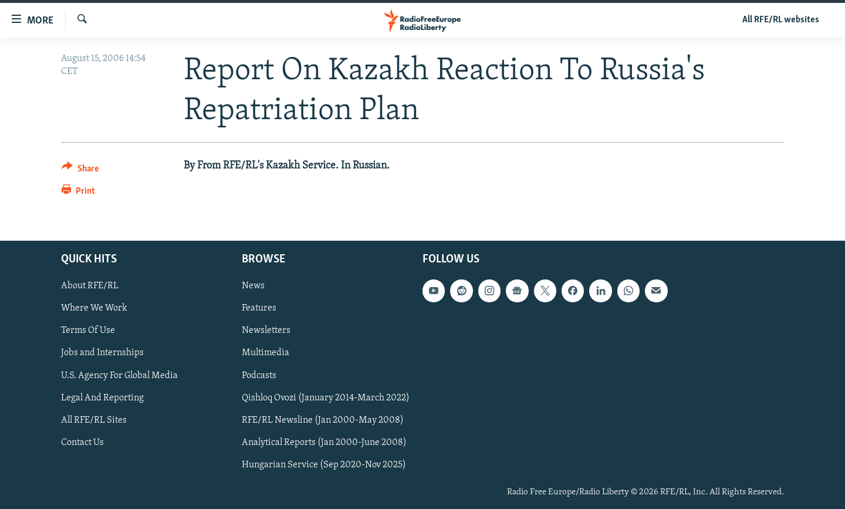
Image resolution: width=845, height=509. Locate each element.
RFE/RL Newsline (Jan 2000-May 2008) (323, 420)
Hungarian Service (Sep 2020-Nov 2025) (324, 465)
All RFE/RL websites (780, 20)
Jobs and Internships (102, 353)
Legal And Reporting (102, 398)
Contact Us (82, 442)
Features (259, 309)
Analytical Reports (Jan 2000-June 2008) (324, 442)
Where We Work (94, 309)
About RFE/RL (90, 286)
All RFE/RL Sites (94, 420)
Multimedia (265, 353)
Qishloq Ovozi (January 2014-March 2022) (326, 398)
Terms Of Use (88, 331)
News (253, 286)
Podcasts (259, 375)
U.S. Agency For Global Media (119, 375)
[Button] (80, 171)
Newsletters (266, 331)
